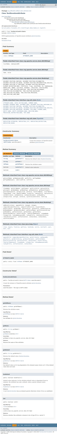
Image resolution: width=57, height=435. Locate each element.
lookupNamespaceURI (41, 242)
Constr (17, 7)
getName (18, 161)
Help (37, 1)
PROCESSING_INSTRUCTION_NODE (12, 112)
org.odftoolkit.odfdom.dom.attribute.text (19, 11)
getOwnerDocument (28, 239)
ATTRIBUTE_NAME (28, 55)
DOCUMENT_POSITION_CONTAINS (12, 106)
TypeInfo (42, 28)
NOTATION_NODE (33, 111)
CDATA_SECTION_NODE (20, 103)
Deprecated (27, 1)
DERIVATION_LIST (24, 121)
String (6, 158)
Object (35, 224)
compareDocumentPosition (20, 237)
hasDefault (19, 167)
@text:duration (36, 36)
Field (12, 7)
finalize (16, 227)
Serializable (6, 28)
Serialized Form (6, 40)
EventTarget (25, 28)
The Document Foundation (45, 431)
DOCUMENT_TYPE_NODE (30, 109)
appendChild (7, 237)
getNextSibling (17, 239)
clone (5, 227)
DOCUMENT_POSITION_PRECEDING (12, 109)
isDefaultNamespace (9, 242)
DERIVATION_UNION (8, 123)
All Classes (3, 4)
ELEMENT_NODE (42, 109)
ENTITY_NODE (7, 111)
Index (33, 1)
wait (49, 227)
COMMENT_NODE (32, 103)
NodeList (36, 28)
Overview (3, 1)
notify (37, 227)
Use (19, 1)
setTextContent (18, 243)
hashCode (30, 227)
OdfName (10, 55)
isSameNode (20, 242)
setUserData (28, 243)
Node (31, 28)
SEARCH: (37, 5)
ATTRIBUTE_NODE (8, 103)
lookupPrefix (7, 243)
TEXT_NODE (27, 112)
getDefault (19, 158)
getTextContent (22, 240)
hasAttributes (42, 240)
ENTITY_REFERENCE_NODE (19, 111)
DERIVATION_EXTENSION (10, 121)
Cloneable (14, 28)
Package (9, 1)
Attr (19, 28)
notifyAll (43, 227)
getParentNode (40, 239)
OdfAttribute (11, 33)
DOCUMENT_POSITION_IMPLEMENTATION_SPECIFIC (38, 108)
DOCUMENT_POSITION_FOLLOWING (12, 108)
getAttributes (34, 237)
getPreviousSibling (9, 240)
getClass (23, 227)
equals (10, 227)
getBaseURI (44, 237)
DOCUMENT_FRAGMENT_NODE (11, 104)
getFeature (6, 239)
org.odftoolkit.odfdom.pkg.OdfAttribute (23, 22)
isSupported (30, 242)
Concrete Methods (34, 153)
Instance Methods (19, 153)
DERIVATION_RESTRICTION (38, 121)
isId (17, 170)
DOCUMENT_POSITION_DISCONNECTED (33, 106)
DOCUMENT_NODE (24, 104)
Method (22, 7)
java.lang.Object (6, 16)
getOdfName (19, 164)
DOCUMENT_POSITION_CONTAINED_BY (41, 104)
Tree (21, 1)
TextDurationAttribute (10, 140)
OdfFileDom (7, 142)
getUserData (32, 240)
